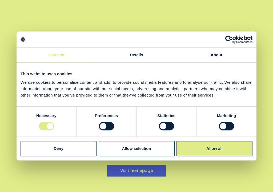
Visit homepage (136, 170)
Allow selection (136, 148)
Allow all (214, 148)
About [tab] (216, 55)
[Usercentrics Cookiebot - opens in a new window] (229, 39)
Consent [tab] (57, 55)
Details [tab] (136, 55)
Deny (58, 148)
